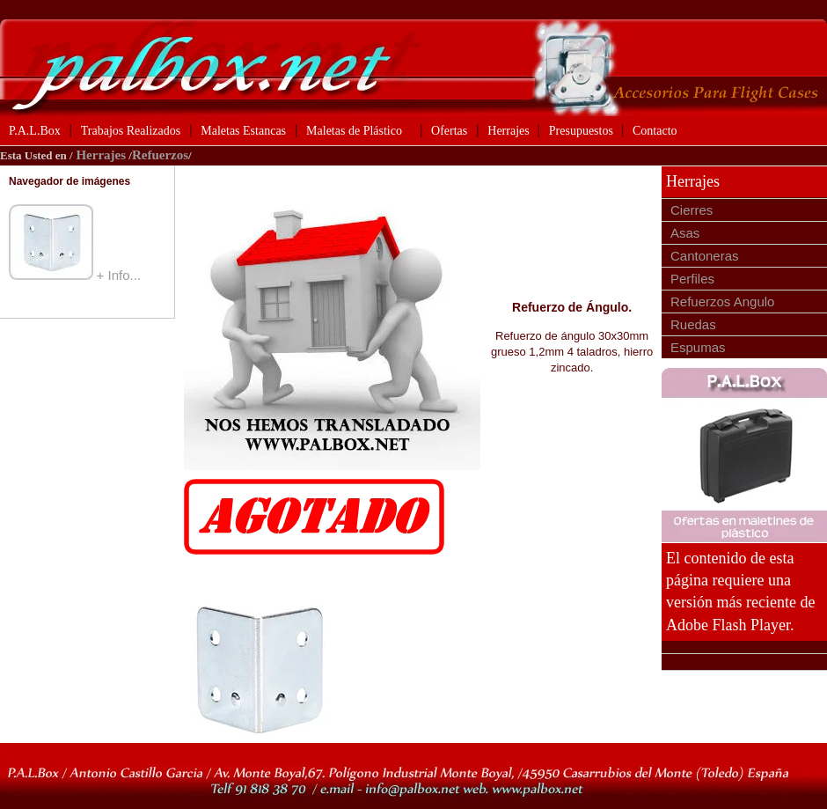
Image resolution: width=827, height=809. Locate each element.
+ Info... (119, 275)
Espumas (698, 347)
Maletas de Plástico (354, 130)
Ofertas (449, 130)
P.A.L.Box (35, 130)
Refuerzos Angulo (722, 301)
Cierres (691, 209)
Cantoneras (704, 255)
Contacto (655, 130)
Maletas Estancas (243, 130)
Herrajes (509, 130)
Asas (684, 232)
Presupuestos (583, 130)
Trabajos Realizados (130, 130)
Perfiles (692, 278)
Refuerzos (160, 155)
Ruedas (693, 324)
